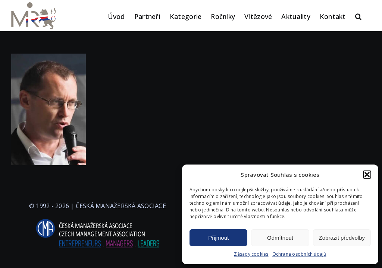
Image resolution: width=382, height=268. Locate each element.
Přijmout (218, 237)
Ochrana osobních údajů (299, 254)
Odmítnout (280, 237)
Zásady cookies (251, 254)
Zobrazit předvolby (342, 237)
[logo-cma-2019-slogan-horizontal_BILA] (97, 219)
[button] (367, 174)
